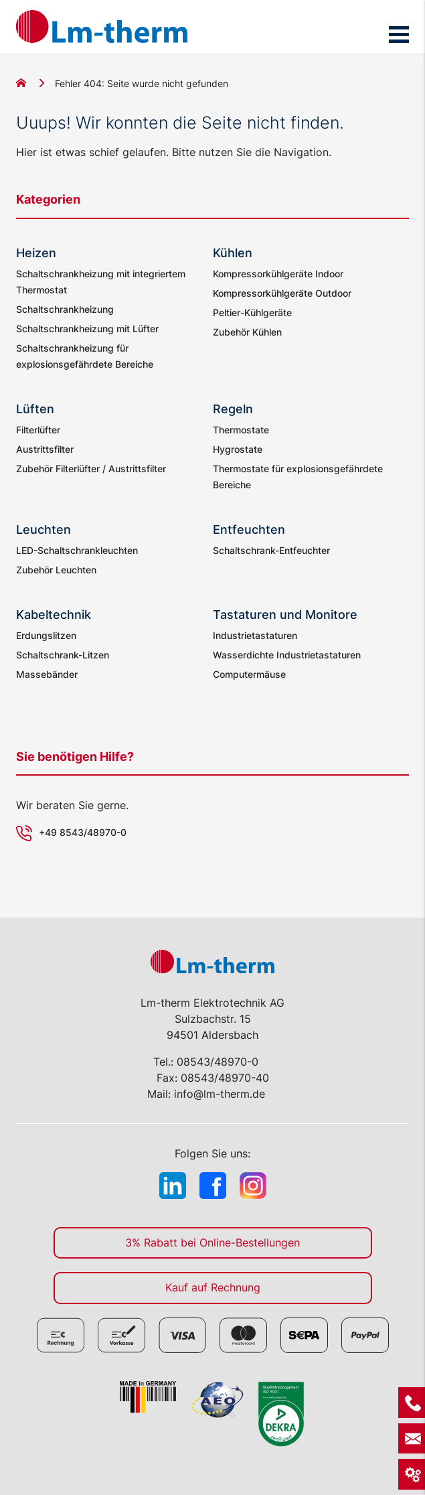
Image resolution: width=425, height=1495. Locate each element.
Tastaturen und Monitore (285, 615)
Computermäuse (249, 674)
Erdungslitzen (46, 635)
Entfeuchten (249, 529)
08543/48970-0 (217, 1061)
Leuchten (43, 529)
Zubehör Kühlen (247, 332)
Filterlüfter (38, 429)
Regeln (233, 409)
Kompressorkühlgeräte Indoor (278, 273)
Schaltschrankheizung (65, 309)
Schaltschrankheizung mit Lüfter (87, 328)
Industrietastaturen (255, 635)
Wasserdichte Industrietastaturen (287, 654)
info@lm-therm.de (219, 1093)
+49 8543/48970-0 (82, 832)
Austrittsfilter (45, 449)
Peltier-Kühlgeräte (252, 312)
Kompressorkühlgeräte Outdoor (282, 293)
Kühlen (232, 253)
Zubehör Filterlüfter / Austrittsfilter (91, 468)
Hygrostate (237, 449)
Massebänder (47, 674)
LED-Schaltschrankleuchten (77, 550)
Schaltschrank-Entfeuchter (271, 550)
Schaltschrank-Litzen (62, 654)
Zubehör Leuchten (56, 569)
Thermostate (241, 429)
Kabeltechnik (53, 615)
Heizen (36, 253)
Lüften (35, 409)
